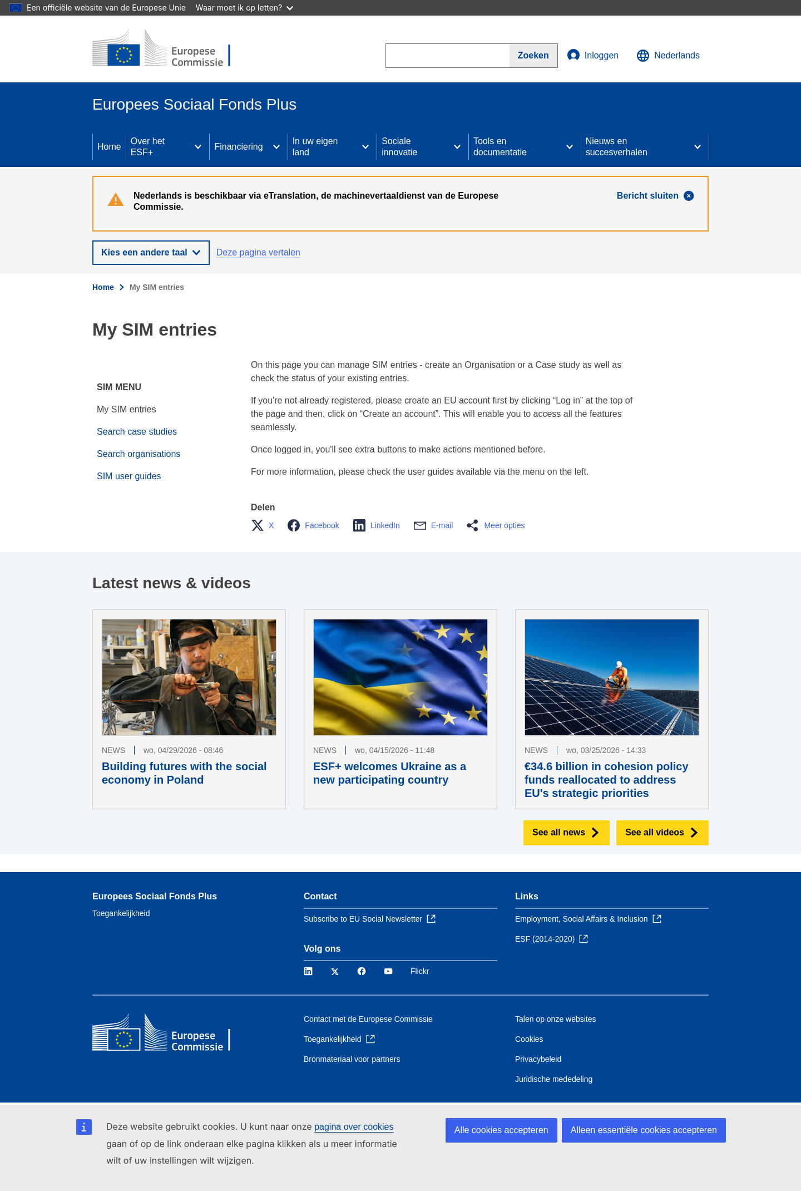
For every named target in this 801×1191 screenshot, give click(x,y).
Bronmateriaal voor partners (352, 1059)
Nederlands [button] (668, 55)
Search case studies (137, 431)
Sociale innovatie (399, 146)
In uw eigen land (315, 146)
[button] (265, 525)
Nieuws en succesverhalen (616, 146)
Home (109, 146)
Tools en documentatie (500, 146)
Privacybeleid (538, 1059)
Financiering (238, 146)
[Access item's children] (198, 147)
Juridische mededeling (553, 1079)
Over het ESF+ (148, 146)
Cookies (529, 1039)
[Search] (534, 55)
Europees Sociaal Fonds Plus (154, 896)
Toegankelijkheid (121, 913)
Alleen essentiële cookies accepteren (644, 1130)
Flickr (420, 971)
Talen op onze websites (555, 1019)
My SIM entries (126, 409)
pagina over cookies (353, 1126)
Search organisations (138, 454)
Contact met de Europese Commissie (368, 1019)
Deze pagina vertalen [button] (258, 252)
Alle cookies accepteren (501, 1130)
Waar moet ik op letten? (244, 7)
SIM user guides (129, 476)
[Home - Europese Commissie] (173, 49)
